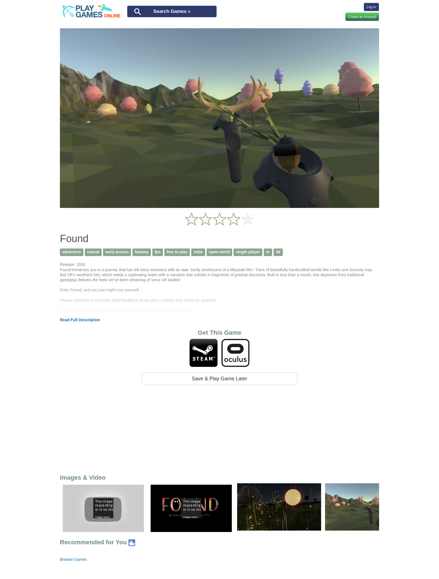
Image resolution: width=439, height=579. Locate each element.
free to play (177, 252)
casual (93, 252)
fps (157, 252)
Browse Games (73, 559)
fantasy (142, 252)
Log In (371, 7)
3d (278, 252)
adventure (71, 252)
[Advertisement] (219, 428)
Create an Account (362, 17)
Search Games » (171, 11)
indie (198, 252)
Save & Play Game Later (219, 378)
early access (117, 252)
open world (219, 252)
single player (248, 252)
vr (268, 252)
